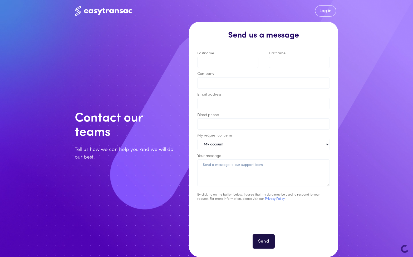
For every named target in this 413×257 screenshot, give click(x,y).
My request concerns (215, 136)
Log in (325, 11)
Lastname (205, 53)
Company (205, 74)
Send (263, 241)
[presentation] (264, 221)
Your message (209, 156)
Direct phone (208, 115)
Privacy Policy (275, 199)
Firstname (277, 53)
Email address (209, 95)
